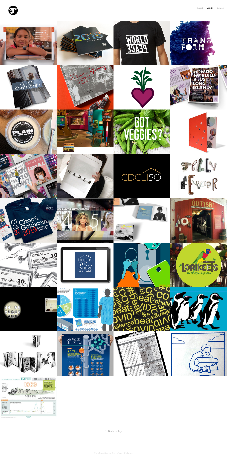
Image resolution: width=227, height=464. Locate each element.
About (200, 7)
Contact (220, 7)
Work (210, 7)
